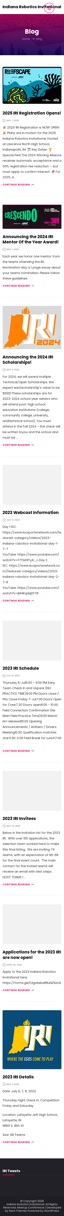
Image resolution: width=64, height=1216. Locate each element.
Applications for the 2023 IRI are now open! (32, 954)
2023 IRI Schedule (21, 668)
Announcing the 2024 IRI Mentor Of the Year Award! (31, 239)
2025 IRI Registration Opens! (32, 113)
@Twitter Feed (13, 1183)
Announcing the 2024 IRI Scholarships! (28, 359)
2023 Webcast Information (31, 512)
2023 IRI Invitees (19, 818)
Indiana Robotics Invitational (32, 7)
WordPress (51, 1210)
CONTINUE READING (18, 184)
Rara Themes (18, 1210)
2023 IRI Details (18, 1077)
